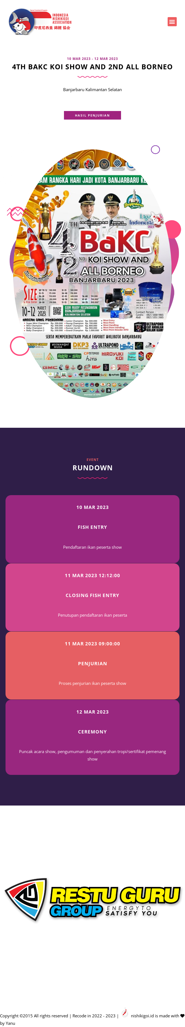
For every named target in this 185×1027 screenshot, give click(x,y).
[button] (172, 21)
